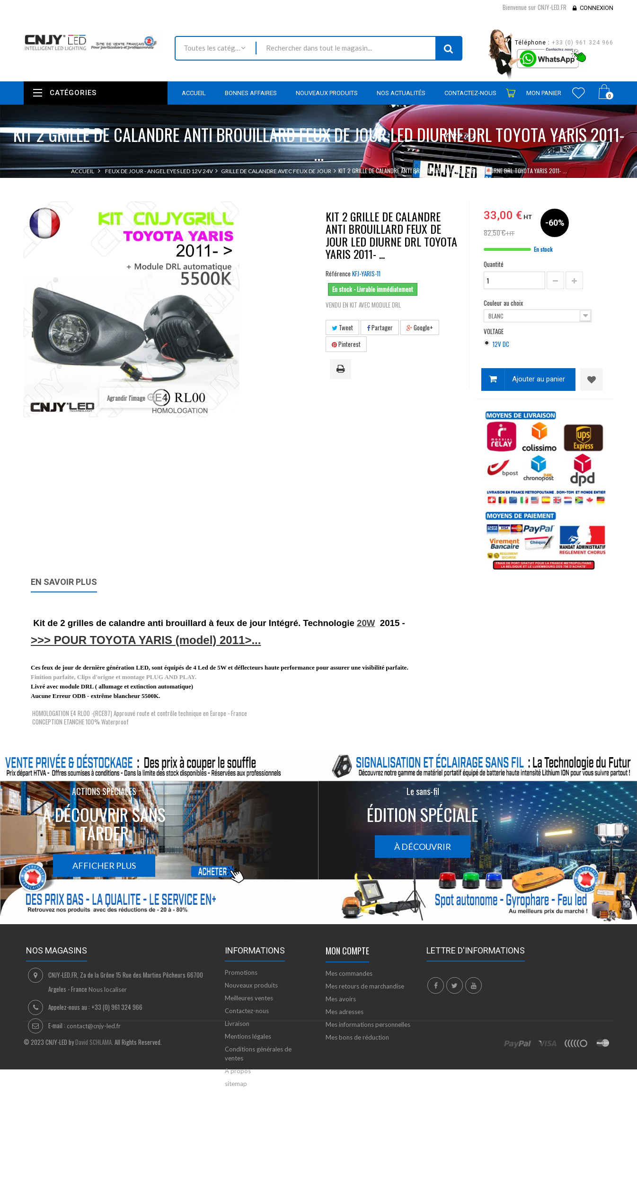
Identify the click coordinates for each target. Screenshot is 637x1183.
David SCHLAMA (93, 1136)
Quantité (494, 264)
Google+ (420, 327)
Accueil (82, 171)
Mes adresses (344, 1011)
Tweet (342, 327)
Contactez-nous (247, 1011)
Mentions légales (248, 1036)
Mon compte (347, 951)
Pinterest (346, 344)
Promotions (241, 972)
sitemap (236, 1083)
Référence (338, 273)
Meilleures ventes (249, 998)
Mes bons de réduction (357, 1037)
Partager (380, 327)
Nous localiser (107, 989)
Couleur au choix (504, 303)
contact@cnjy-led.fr (94, 1026)
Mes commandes (349, 973)
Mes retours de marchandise (365, 986)
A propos (238, 1071)
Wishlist (578, 93)
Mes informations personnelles (368, 1024)
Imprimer (342, 369)
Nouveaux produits (251, 985)
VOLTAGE (494, 331)
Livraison (237, 1023)
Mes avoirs (341, 999)
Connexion (596, 7)
